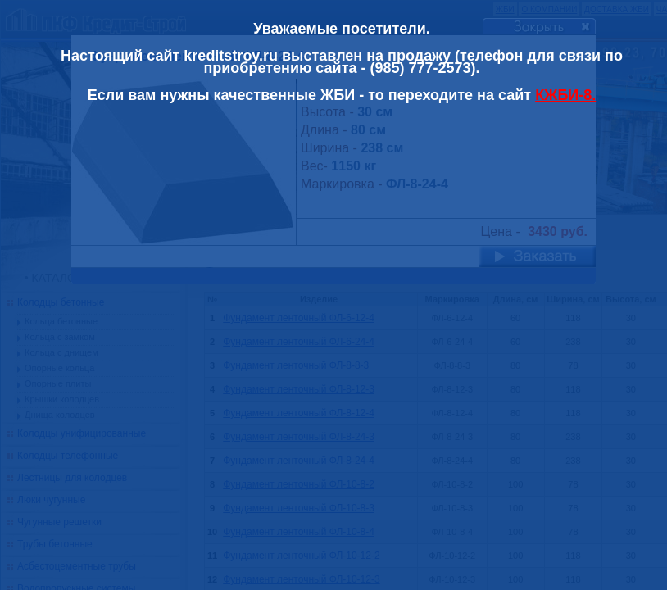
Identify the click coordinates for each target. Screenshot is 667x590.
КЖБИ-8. (565, 95)
